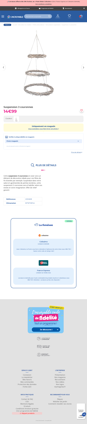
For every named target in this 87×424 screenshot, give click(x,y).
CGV (27, 401)
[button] (84, 414)
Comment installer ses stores (60, 404)
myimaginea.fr (60, 387)
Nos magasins (60, 377)
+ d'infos (69, 221)
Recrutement (68, 8)
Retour (7, 25)
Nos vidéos (60, 382)
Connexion (27, 375)
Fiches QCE (27, 387)
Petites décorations (38, 25)
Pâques (60, 399)
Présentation (60, 375)
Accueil (15, 25)
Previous (3, 65)
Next (84, 65)
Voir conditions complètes (43, 4)
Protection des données (27, 384)
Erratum (27, 406)
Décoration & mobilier (24, 25)
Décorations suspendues (53, 25)
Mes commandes (27, 382)
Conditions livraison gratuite (27, 408)
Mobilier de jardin (60, 401)
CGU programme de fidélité (27, 411)
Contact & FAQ (27, 399)
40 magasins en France (23, 8)
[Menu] (84, 404)
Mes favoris (27, 379)
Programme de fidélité (47, 8)
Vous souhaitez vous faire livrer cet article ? (43, 129)
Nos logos (60, 384)
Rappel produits (27, 413)
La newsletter (27, 377)
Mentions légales (27, 404)
